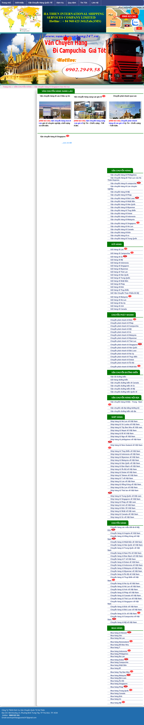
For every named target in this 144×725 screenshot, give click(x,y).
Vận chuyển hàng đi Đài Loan (122, 198)
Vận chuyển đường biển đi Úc (122, 386)
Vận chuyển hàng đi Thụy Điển (123, 210)
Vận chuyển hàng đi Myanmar (122, 207)
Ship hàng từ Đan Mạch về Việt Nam (125, 466)
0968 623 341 (129, 16)
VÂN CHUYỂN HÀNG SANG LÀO (57, 91)
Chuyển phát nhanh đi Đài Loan (123, 351)
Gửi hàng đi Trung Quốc (120, 278)
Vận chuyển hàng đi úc (119, 236)
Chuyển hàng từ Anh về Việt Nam (124, 590)
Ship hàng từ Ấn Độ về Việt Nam (123, 469)
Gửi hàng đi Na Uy (117, 303)
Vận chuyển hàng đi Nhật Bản (122, 201)
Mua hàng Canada (117, 693)
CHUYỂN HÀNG (118, 523)
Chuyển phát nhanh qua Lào (125, 96)
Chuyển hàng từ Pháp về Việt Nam (124, 593)
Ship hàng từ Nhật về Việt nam (123, 511)
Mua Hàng (116, 628)
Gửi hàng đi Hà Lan (118, 300)
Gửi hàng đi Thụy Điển (119, 290)
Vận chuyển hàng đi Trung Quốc (123, 239)
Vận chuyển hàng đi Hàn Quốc (123, 204)
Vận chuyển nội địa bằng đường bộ (124, 408)
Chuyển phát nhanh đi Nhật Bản (123, 367)
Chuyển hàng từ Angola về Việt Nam (125, 533)
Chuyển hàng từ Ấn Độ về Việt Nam (124, 574)
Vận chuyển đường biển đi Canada (124, 383)
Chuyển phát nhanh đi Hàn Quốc (123, 348)
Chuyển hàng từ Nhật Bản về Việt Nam (126, 542)
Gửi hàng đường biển (119, 380)
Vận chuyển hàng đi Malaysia (122, 220)
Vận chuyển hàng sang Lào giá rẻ (88, 97)
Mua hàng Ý (115, 648)
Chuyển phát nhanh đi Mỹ (120, 329)
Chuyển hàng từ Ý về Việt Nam (123, 559)
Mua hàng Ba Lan (117, 656)
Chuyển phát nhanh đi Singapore (124, 345)
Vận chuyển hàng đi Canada (122, 229)
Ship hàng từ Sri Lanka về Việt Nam (125, 424)
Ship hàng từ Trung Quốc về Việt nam (125, 496)
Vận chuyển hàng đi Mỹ (120, 192)
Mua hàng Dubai (117, 660)
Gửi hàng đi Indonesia (119, 263)
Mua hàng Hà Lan (117, 638)
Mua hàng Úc (115, 699)
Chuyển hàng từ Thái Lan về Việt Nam (126, 599)
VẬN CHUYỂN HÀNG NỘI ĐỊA (125, 397)
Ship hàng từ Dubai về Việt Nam (123, 472)
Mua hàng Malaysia (118, 675)
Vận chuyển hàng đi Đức (120, 232)
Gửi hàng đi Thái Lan (119, 272)
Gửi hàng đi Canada (118, 309)
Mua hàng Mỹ (115, 703)
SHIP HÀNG (117, 417)
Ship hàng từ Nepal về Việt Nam (123, 430)
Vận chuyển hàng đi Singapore (53, 137)
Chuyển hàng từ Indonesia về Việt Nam (126, 565)
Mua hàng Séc (116, 636)
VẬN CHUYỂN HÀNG (121, 170)
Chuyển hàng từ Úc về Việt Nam (123, 614)
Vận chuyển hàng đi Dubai (121, 213)
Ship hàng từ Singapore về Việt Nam (125, 499)
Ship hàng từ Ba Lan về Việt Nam (124, 487)
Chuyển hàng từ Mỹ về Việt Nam (123, 622)
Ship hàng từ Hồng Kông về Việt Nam (125, 484)
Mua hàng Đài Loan (118, 678)
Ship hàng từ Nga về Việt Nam (122, 436)
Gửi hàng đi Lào (117, 249)
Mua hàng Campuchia (119, 662)
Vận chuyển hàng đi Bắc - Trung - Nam (126, 402)
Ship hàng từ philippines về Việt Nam (125, 440)
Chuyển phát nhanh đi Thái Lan (123, 341)
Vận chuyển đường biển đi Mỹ (122, 389)
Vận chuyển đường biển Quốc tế (123, 392)
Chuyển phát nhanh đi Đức (121, 320)
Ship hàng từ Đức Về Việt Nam (122, 508)
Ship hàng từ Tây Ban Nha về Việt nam (126, 427)
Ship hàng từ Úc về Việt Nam (122, 517)
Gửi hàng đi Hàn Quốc (119, 275)
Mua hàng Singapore (118, 684)
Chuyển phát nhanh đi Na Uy (122, 354)
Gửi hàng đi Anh (117, 306)
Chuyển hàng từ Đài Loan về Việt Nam (126, 610)
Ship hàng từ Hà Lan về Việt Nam (124, 421)
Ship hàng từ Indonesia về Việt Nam (125, 454)
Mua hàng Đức (116, 696)
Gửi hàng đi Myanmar (119, 269)
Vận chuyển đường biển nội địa (123, 411)
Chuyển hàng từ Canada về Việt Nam (125, 596)
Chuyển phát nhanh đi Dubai (122, 360)
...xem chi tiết (67, 143)
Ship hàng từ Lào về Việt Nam (122, 481)
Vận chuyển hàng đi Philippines (123, 175)
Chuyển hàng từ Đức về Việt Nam (124, 607)
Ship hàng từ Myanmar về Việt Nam (124, 457)
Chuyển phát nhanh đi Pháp (121, 323)
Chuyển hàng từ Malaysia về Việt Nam (126, 568)
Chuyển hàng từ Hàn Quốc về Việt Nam (126, 545)
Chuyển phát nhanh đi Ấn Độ (122, 363)
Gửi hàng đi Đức (117, 287)
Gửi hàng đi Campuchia (120, 253)
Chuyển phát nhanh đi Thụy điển (123, 357)
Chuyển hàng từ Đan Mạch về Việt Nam (126, 556)
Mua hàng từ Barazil (118, 633)
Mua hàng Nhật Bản (118, 665)
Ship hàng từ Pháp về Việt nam (123, 502)
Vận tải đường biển (118, 377)
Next (140, 59)
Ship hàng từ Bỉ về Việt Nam (121, 433)
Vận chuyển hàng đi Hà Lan (121, 226)
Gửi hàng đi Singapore (119, 266)
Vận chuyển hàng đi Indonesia (122, 217)
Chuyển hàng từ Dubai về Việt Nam (124, 562)
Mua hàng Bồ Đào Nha (119, 645)
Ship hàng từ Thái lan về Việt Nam (124, 490)
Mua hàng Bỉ (115, 668)
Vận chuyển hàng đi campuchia (123, 183)
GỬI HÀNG (116, 244)
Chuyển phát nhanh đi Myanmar (123, 338)
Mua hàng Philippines (119, 654)
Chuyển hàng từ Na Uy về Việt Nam (124, 583)
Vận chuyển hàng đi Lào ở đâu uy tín (55, 96)
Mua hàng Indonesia (118, 651)
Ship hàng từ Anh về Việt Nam (122, 505)
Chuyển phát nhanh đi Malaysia (123, 335)
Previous (4, 59)
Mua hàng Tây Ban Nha (119, 672)
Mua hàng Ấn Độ (117, 681)
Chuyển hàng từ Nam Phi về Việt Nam (125, 553)
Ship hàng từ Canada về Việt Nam (124, 514)
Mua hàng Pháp (116, 687)
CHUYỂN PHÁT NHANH (122, 315)
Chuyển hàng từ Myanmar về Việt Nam (126, 571)
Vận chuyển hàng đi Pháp (121, 195)
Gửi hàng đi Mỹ (116, 260)
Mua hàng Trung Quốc (119, 691)
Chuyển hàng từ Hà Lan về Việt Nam (125, 586)
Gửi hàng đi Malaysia (119, 297)
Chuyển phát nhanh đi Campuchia (124, 326)
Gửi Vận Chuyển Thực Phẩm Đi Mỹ (124, 293)
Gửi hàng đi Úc (116, 257)
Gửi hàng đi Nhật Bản (119, 281)
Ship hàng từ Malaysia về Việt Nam (124, 460)
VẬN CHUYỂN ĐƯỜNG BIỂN (124, 372)
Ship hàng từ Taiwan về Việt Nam (124, 475)
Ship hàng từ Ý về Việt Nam (121, 478)
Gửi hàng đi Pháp (117, 284)
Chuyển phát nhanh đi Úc (120, 332)
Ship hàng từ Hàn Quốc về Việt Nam (125, 463)
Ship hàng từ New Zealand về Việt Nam (126, 445)
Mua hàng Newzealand (119, 642)
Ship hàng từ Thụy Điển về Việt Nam (125, 451)
